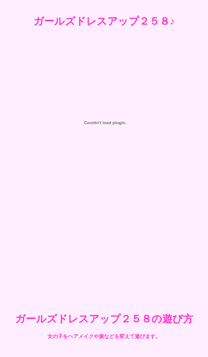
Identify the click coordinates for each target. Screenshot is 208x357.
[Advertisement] (104, 249)
